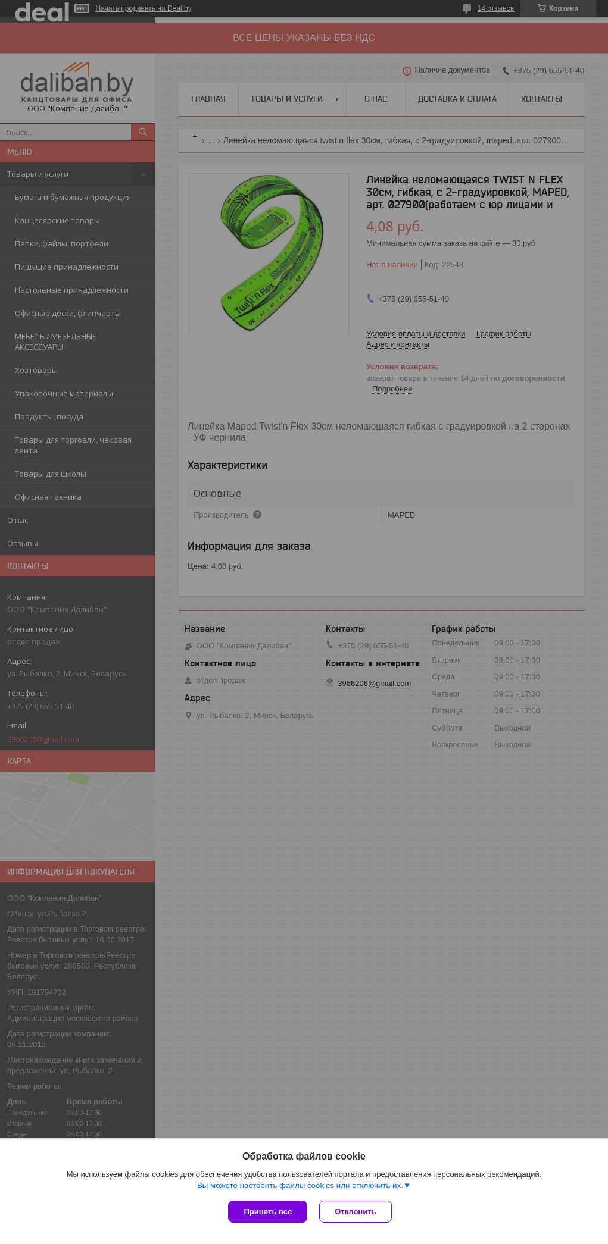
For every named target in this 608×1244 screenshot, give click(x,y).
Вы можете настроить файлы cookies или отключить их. (300, 1185)
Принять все (268, 1211)
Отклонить (355, 1211)
